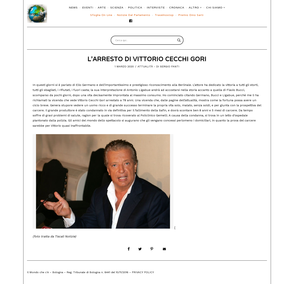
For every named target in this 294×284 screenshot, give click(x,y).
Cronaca (176, 7)
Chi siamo (214, 7)
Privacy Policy (143, 272)
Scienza (116, 7)
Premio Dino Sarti (191, 15)
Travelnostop (164, 15)
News (73, 7)
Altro (194, 7)
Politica (135, 7)
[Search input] (145, 40)
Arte (102, 7)
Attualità (145, 66)
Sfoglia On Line (101, 15)
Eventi (87, 7)
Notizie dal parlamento (133, 15)
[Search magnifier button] (179, 40)
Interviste (156, 7)
